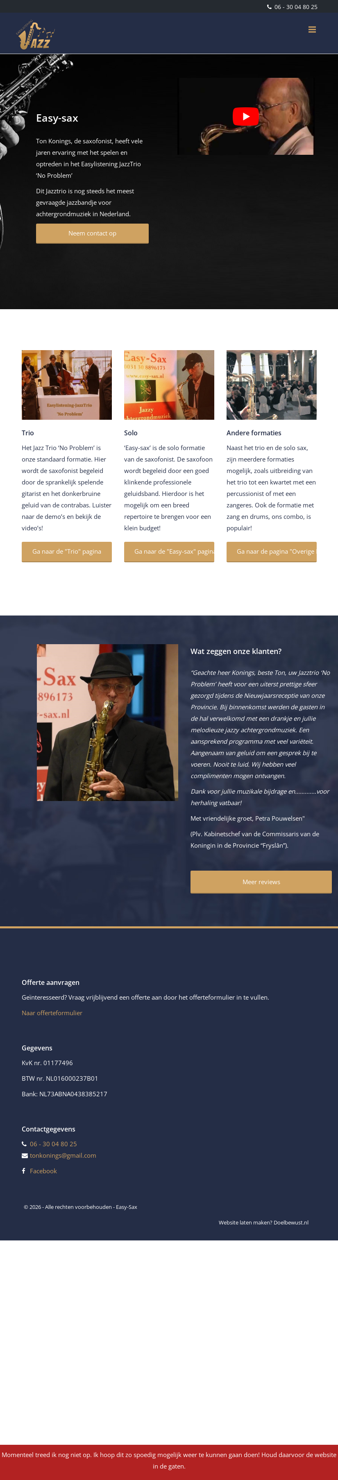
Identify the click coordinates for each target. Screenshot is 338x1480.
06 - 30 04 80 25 (295, 7)
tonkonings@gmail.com (63, 1155)
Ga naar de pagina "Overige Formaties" (277, 551)
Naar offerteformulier (52, 1013)
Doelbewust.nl (291, 1222)
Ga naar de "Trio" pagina (66, 551)
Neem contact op (92, 233)
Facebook (43, 1171)
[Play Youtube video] (246, 116)
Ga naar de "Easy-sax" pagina (174, 551)
